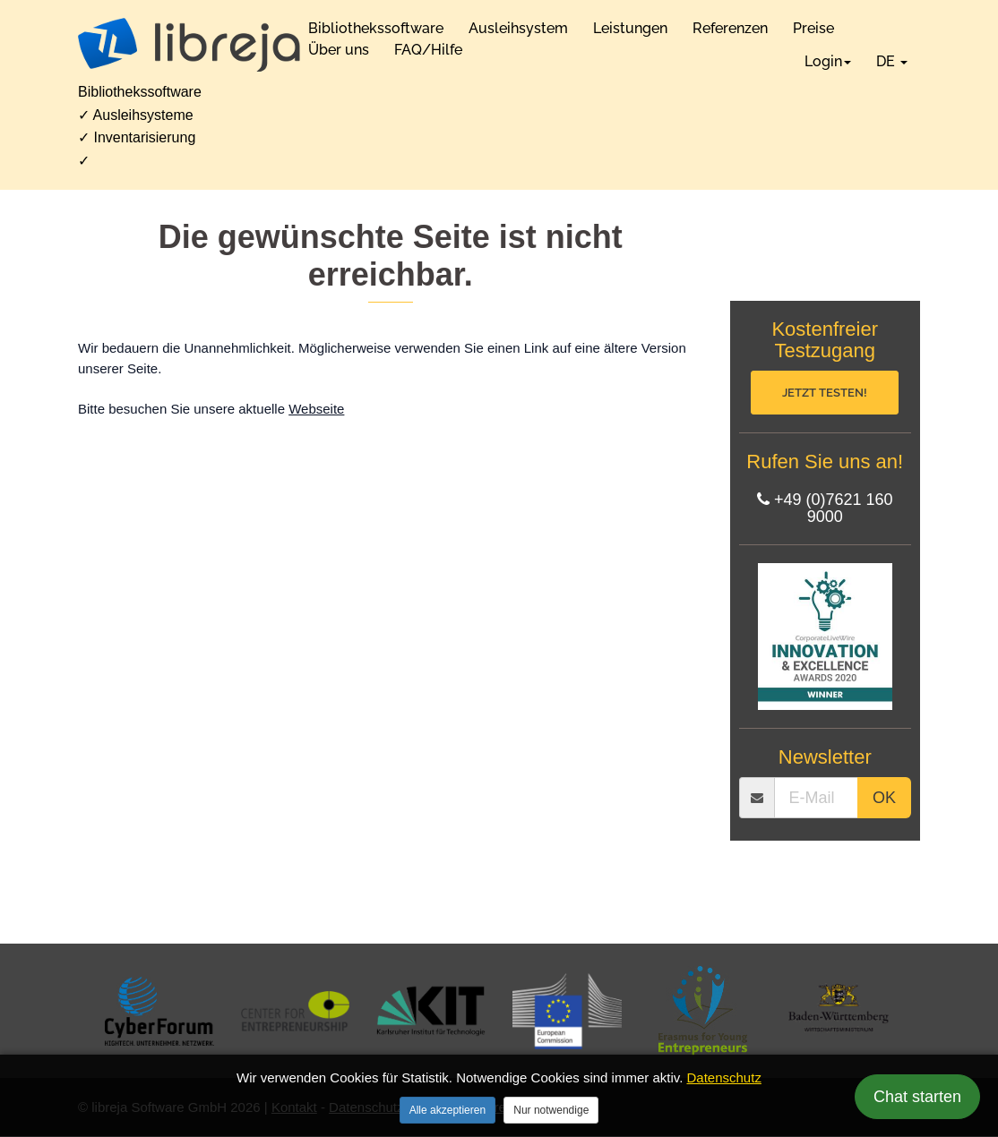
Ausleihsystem (518, 28)
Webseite (316, 408)
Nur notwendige (551, 1110)
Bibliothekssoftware (375, 28)
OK (884, 799)
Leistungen (630, 28)
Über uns (338, 49)
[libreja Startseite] (189, 45)
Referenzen (730, 28)
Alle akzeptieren (447, 1110)
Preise (813, 28)
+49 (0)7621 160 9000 (825, 509)
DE (892, 61)
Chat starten (917, 1097)
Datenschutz (724, 1077)
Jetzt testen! (824, 392)
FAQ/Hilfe (428, 49)
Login (827, 61)
